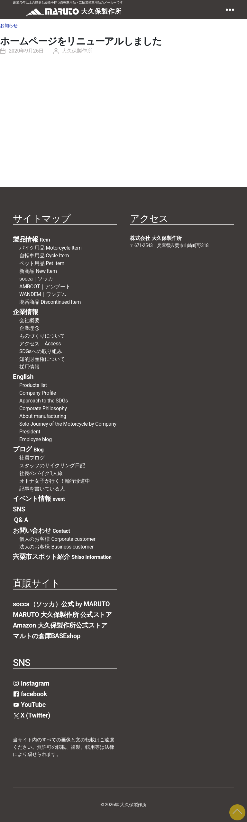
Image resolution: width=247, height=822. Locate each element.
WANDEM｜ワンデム (42, 294)
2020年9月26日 (26, 51)
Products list (33, 385)
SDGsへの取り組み (40, 351)
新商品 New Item (38, 271)
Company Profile (37, 393)
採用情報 (29, 367)
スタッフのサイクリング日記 (52, 465)
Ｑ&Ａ (21, 520)
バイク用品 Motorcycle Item (50, 248)
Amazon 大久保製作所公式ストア (60, 625)
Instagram (31, 683)
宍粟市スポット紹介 (62, 556)
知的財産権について (42, 359)
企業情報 (25, 312)
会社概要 (32, 320)
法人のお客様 (56, 547)
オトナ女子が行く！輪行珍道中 (54, 481)
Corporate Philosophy (43, 408)
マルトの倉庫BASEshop (46, 636)
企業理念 (29, 328)
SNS (19, 509)
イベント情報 (39, 498)
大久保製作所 (77, 51)
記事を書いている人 (42, 489)
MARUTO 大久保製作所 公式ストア (62, 615)
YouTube (29, 704)
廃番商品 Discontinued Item (50, 302)
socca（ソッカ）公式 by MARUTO (61, 604)
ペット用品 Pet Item (41, 263)
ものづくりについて (42, 336)
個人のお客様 (57, 539)
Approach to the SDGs (43, 401)
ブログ (28, 449)
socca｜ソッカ (36, 279)
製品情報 (31, 239)
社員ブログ (32, 458)
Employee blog (35, 439)
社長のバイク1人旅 (41, 473)
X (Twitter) (32, 715)
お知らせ (9, 25)
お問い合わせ (41, 530)
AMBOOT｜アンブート (44, 286)
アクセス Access (40, 344)
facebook (30, 694)
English (23, 377)
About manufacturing (42, 416)
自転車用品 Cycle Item (44, 256)
